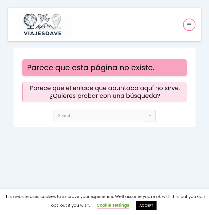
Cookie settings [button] (113, 205)
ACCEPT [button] (146, 205)
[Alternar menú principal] (189, 25)
